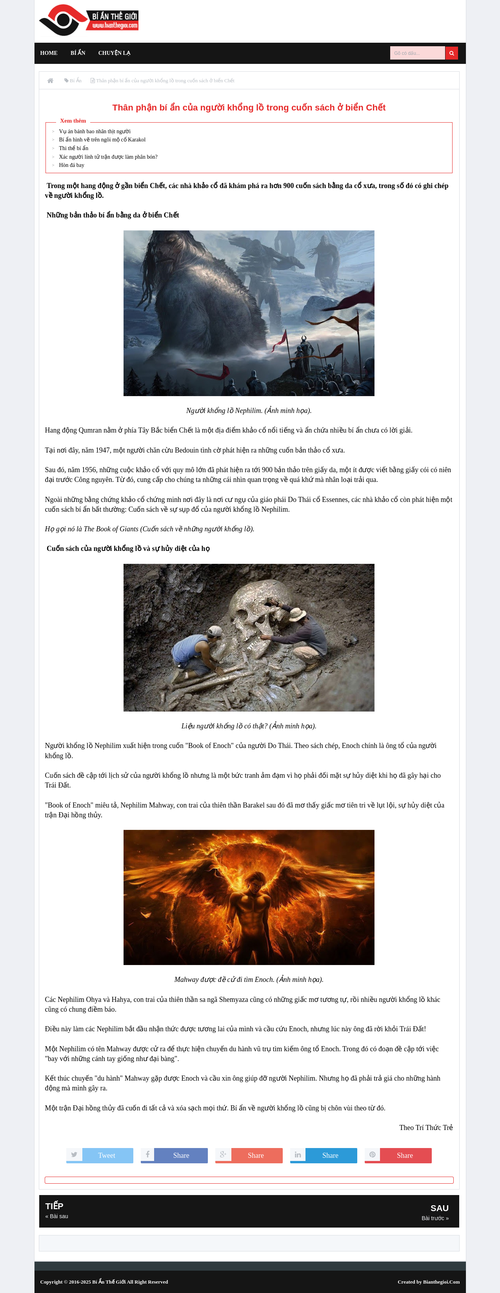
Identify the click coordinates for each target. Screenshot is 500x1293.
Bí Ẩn (78, 53)
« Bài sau (56, 1216)
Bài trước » (435, 1218)
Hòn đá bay (71, 165)
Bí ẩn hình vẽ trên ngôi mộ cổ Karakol (102, 140)
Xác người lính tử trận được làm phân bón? (108, 157)
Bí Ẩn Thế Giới (108, 1282)
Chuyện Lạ (114, 53)
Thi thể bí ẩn (73, 148)
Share (181, 1155)
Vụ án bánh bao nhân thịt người (95, 131)
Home (49, 53)
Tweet (106, 1155)
